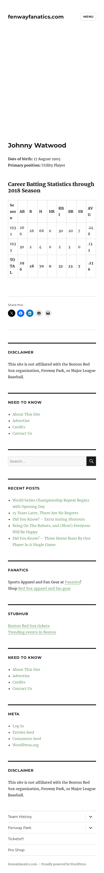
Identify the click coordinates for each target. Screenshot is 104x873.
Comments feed (27, 738)
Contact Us (22, 433)
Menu (88, 16)
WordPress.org (26, 745)
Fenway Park (19, 828)
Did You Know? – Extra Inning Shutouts (49, 519)
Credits (19, 427)
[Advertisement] (52, 87)
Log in (18, 726)
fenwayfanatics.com (36, 17)
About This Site (26, 414)
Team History (20, 817)
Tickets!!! (16, 839)
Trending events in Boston (32, 632)
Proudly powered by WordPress (63, 864)
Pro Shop (16, 850)
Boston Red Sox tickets (29, 625)
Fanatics (72, 582)
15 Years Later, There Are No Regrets (45, 513)
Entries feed (23, 732)
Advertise (21, 420)
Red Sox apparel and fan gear (44, 588)
